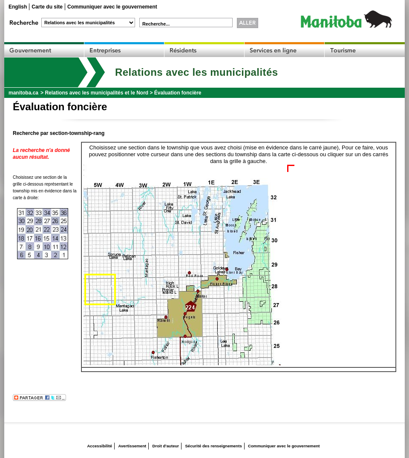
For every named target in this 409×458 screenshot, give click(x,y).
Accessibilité (99, 446)
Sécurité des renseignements (213, 446)
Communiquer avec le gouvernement (112, 7)
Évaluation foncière (178, 93)
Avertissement (132, 446)
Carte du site (47, 7)
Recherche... (156, 23)
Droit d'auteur (166, 446)
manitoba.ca (23, 93)
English (18, 7)
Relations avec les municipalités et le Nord (96, 93)
